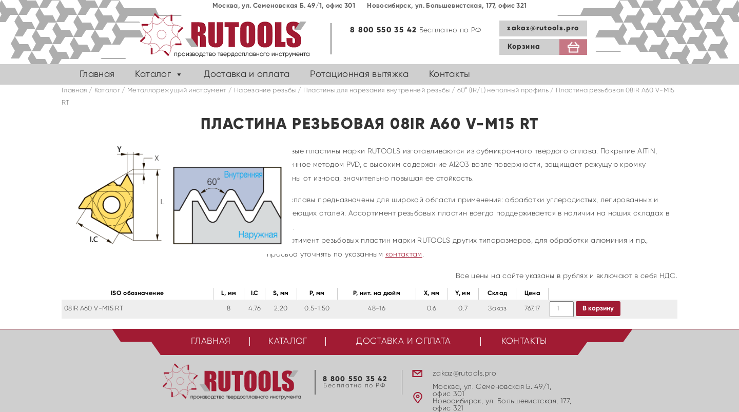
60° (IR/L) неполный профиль (503, 90)
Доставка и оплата (246, 74)
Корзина (524, 46)
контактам (403, 254)
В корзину (598, 308)
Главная (97, 74)
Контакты (450, 74)
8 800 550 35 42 (383, 30)
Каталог (152, 74)
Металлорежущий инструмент (177, 90)
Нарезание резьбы (265, 90)
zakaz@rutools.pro (543, 28)
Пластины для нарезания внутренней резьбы (376, 90)
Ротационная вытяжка (359, 74)
